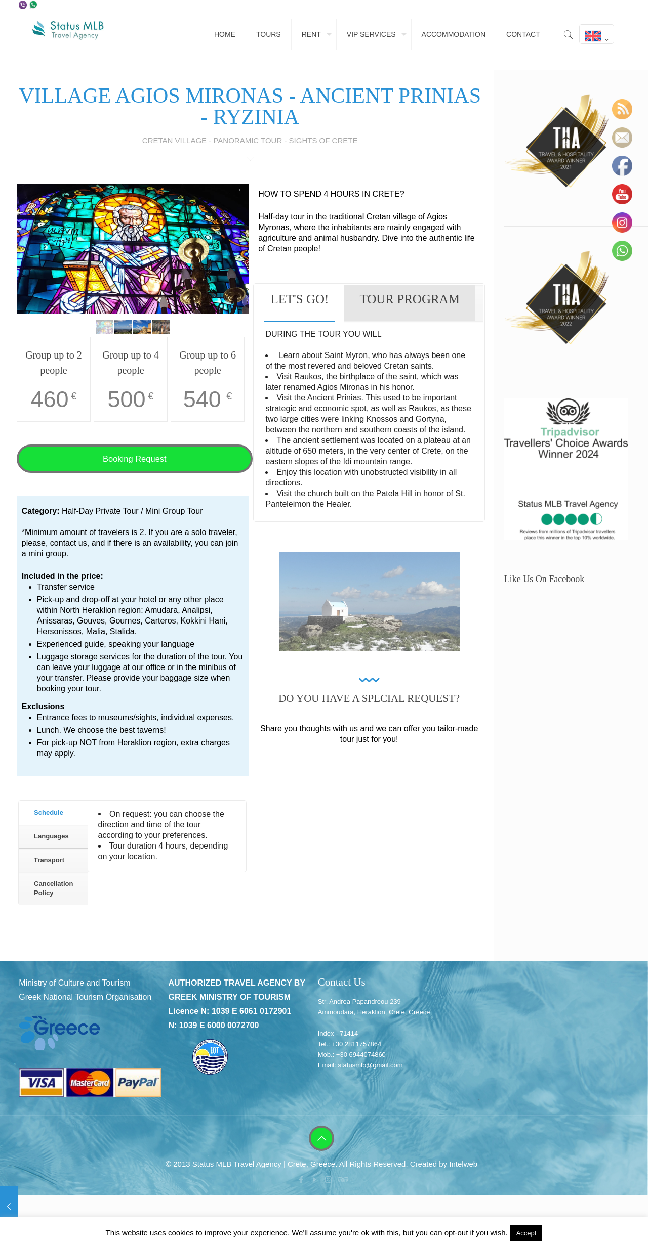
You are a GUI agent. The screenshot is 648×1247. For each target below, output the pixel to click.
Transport (49, 860)
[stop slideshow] (139, 304)
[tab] (53, 813)
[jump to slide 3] (142, 327)
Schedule (48, 812)
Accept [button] (526, 1233)
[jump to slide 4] (161, 327)
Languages (51, 836)
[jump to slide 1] (104, 327)
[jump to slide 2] (123, 327)
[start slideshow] (126, 304)
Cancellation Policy (53, 888)
